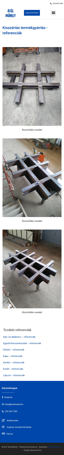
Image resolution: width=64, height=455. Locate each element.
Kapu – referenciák (12, 356)
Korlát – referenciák (13, 369)
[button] (56, 3)
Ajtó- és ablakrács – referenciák (19, 337)
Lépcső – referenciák (14, 375)
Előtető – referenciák (13, 350)
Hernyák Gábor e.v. (55, 447)
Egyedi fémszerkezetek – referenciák (22, 343)
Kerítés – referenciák (13, 362)
